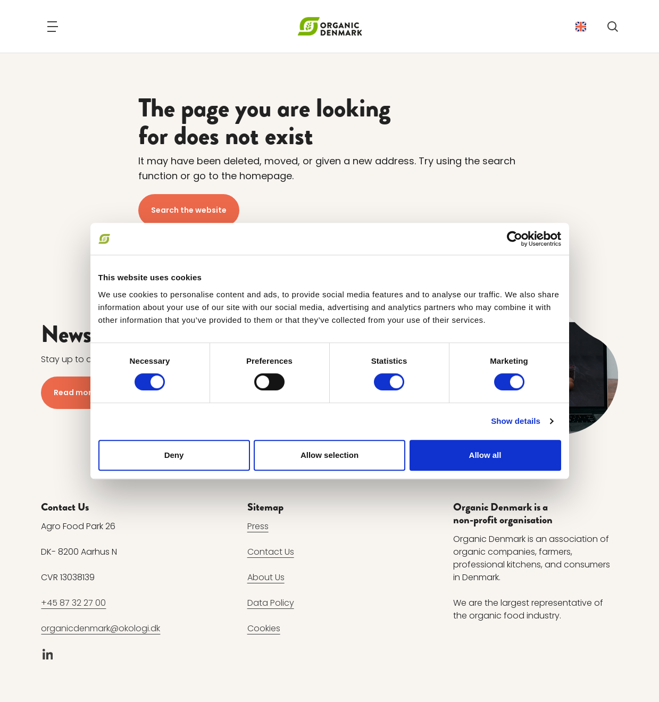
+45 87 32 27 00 (73, 603)
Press (258, 527)
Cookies (263, 629)
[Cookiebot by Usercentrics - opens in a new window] (514, 239)
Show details (515, 420)
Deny (174, 454)
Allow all (485, 454)
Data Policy (270, 603)
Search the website (189, 210)
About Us (266, 578)
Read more (75, 392)
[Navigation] (52, 26)
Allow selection (329, 454)
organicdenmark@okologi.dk (100, 629)
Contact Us (270, 552)
